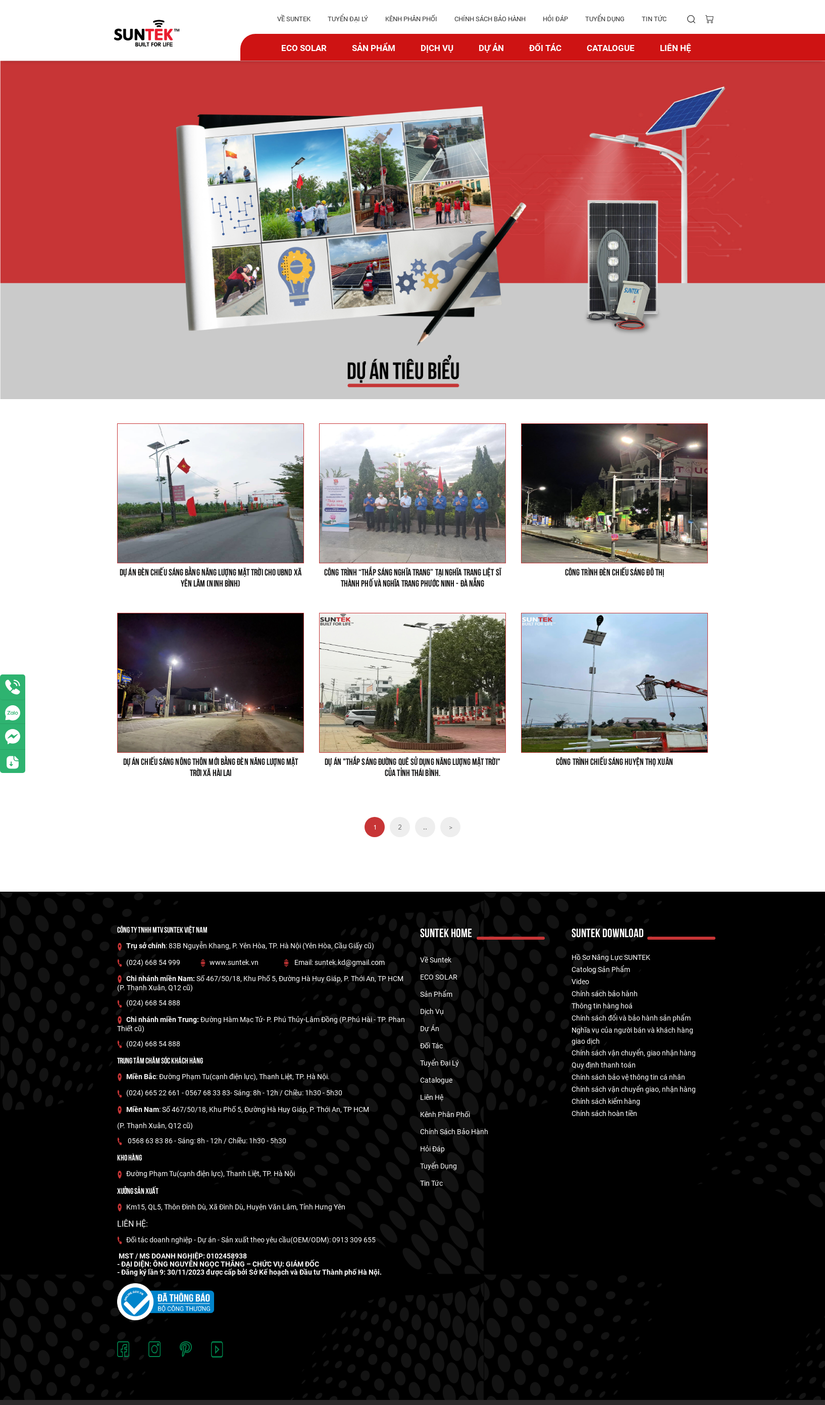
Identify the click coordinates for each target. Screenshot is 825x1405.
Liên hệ (675, 48)
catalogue (611, 48)
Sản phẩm (373, 48)
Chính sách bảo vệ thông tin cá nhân (628, 1077)
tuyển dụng (605, 19)
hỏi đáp (555, 19)
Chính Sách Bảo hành (490, 19)
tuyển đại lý (348, 19)
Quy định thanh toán (604, 1065)
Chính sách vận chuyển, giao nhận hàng (634, 1053)
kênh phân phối (411, 19)
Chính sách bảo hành (605, 994)
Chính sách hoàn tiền (604, 1113)
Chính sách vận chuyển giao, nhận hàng (634, 1089)
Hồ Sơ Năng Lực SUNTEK (611, 957)
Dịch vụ (437, 48)
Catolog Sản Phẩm (601, 969)
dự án (491, 48)
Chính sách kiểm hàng (606, 1101)
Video (580, 982)
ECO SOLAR (304, 48)
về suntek (294, 19)
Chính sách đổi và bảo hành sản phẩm (631, 1018)
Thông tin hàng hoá (602, 1006)
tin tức (654, 19)
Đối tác (545, 48)
